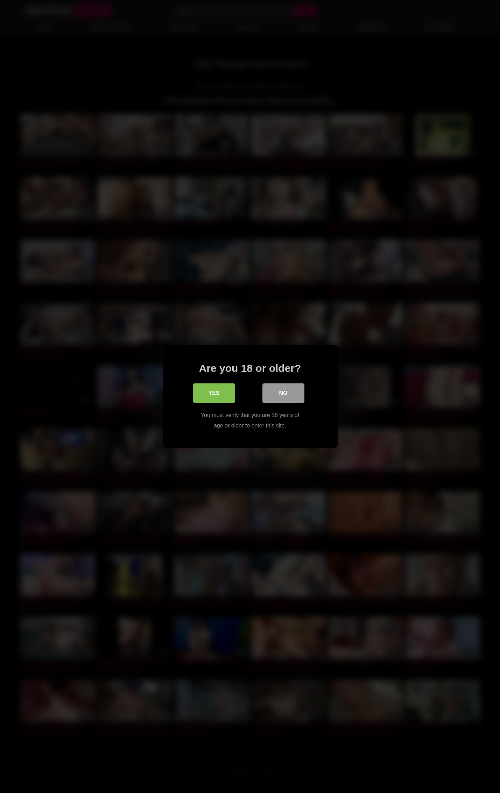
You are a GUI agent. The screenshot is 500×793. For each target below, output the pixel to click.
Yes (213, 393)
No (283, 393)
